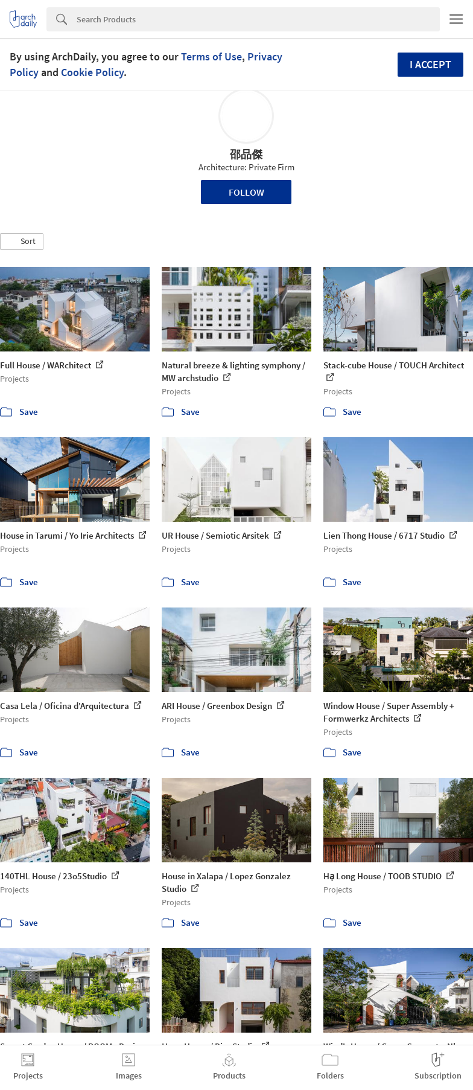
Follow (246, 192)
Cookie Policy (92, 72)
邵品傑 (246, 154)
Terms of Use (211, 56)
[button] (21, 241)
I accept (430, 64)
